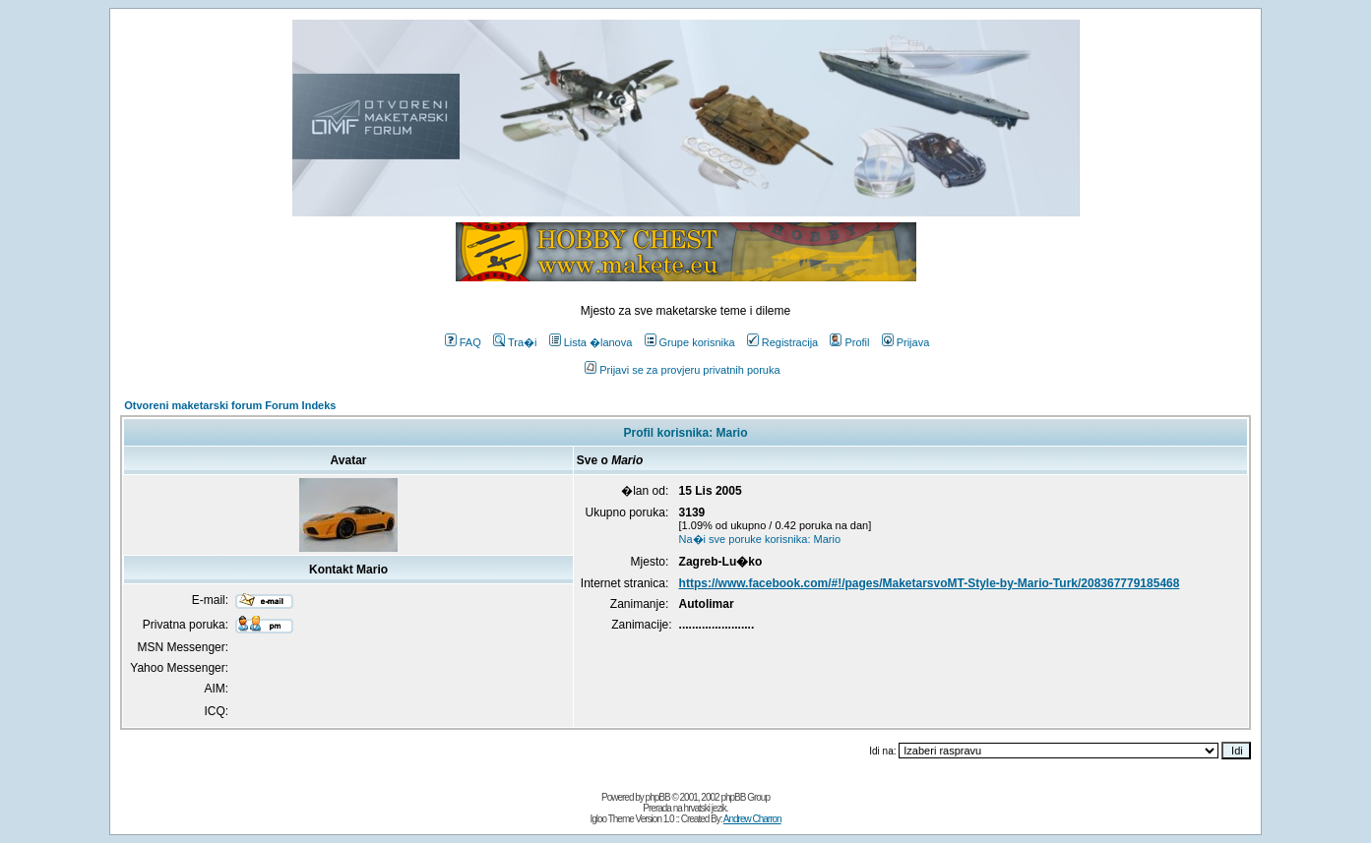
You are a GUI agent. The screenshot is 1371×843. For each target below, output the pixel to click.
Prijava (906, 342)
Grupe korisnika (690, 342)
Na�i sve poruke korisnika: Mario (760, 539)
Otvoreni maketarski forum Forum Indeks (230, 405)
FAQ (463, 342)
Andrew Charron (752, 818)
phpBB (658, 797)
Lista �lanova (591, 342)
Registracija (782, 342)
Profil (849, 342)
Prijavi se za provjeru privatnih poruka (682, 370)
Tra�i (515, 342)
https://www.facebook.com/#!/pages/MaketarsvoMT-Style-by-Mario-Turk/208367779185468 (929, 583)
